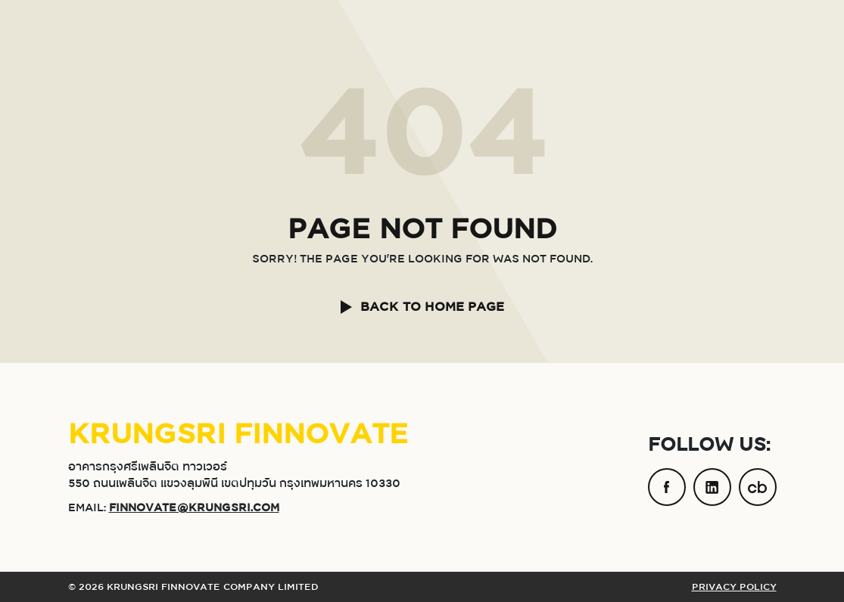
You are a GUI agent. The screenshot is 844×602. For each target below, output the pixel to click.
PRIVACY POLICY (734, 586)
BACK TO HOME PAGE (432, 306)
